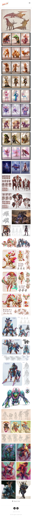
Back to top (16, 511)
